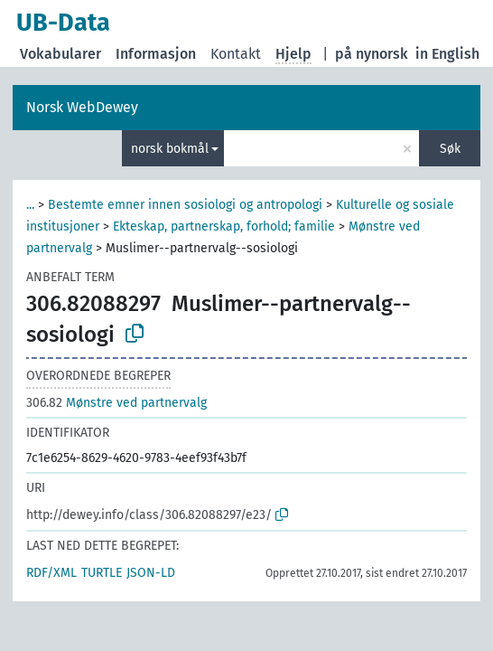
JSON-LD (150, 572)
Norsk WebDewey (82, 107)
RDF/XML (51, 572)
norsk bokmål (170, 148)
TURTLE (101, 572)
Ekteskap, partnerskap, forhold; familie (224, 226)
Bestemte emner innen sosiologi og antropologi (185, 204)
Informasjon (156, 53)
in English (447, 53)
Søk (450, 148)
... (30, 204)
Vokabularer (60, 53)
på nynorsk (371, 53)
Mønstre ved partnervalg (116, 402)
